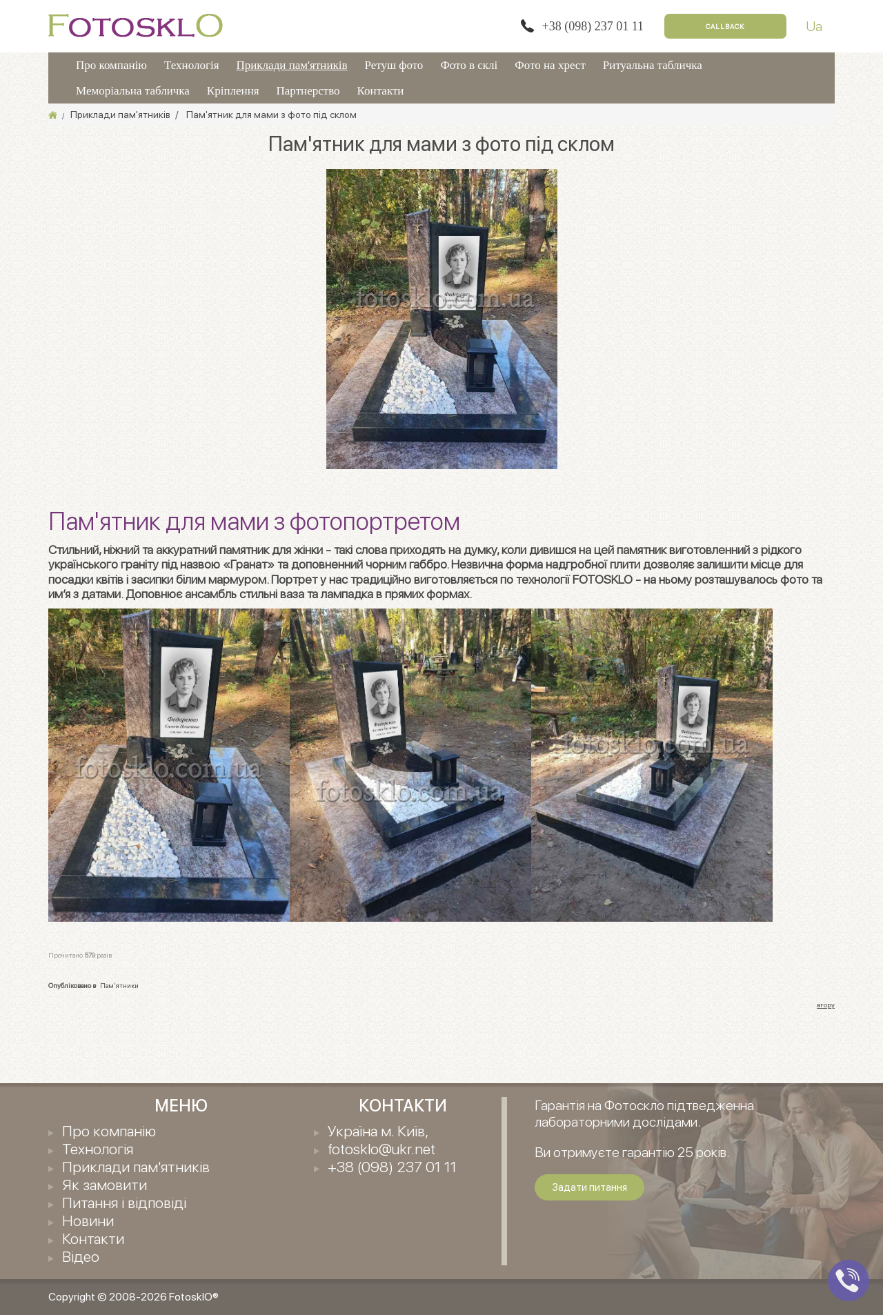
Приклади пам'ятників (291, 65)
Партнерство (308, 90)
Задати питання (589, 1187)
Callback (725, 26)
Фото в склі (468, 65)
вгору (826, 1004)
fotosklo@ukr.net (381, 1149)
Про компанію (111, 65)
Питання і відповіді (124, 1203)
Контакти (380, 90)
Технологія (191, 65)
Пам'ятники (119, 985)
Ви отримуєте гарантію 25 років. (632, 1152)
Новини (88, 1220)
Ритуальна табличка (652, 65)
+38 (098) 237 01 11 (593, 26)
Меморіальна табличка (133, 90)
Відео (80, 1256)
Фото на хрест (550, 65)
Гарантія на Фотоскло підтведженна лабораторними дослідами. (644, 1113)
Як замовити (104, 1185)
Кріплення (233, 90)
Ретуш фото (394, 65)
